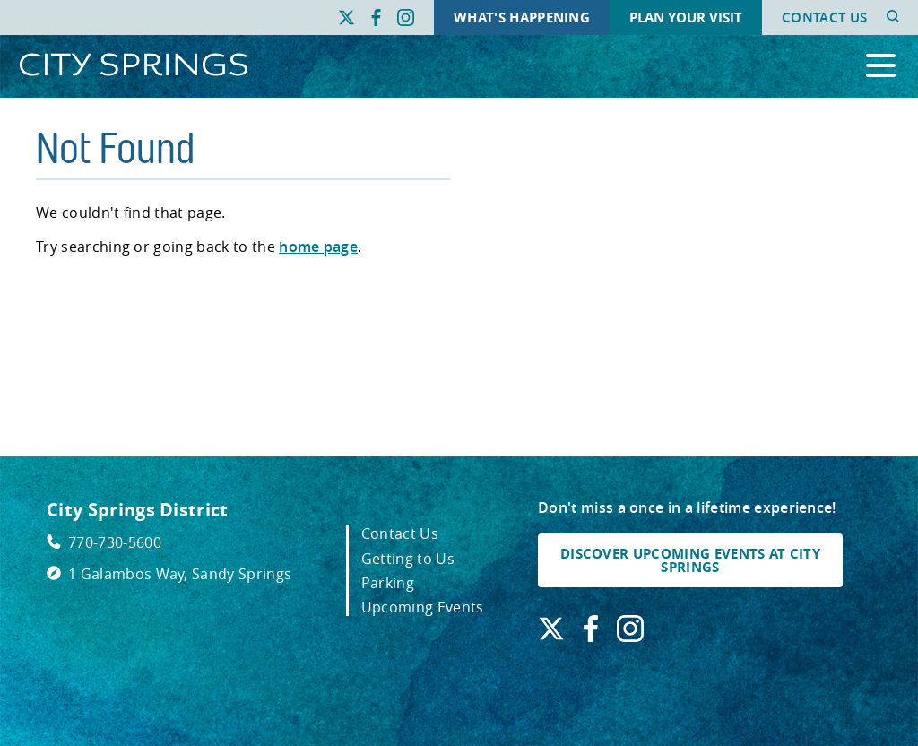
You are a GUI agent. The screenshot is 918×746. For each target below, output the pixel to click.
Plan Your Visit (685, 17)
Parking (387, 583)
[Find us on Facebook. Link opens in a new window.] (376, 18)
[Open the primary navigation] (881, 67)
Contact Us (824, 17)
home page (318, 246)
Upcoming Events (422, 607)
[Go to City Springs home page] (133, 66)
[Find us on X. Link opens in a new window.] (346, 18)
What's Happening (522, 17)
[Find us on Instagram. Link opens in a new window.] (405, 18)
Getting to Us (408, 558)
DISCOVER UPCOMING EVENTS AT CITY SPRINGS (690, 560)
